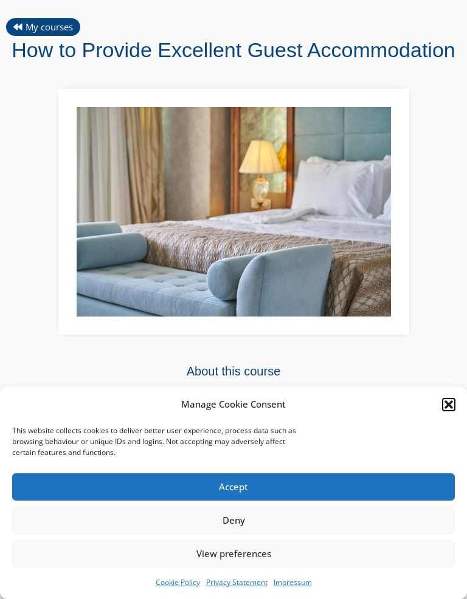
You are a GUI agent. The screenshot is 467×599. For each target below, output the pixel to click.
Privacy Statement (237, 582)
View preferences (233, 553)
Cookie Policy (178, 582)
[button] (449, 405)
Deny (234, 520)
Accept (233, 487)
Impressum (293, 582)
